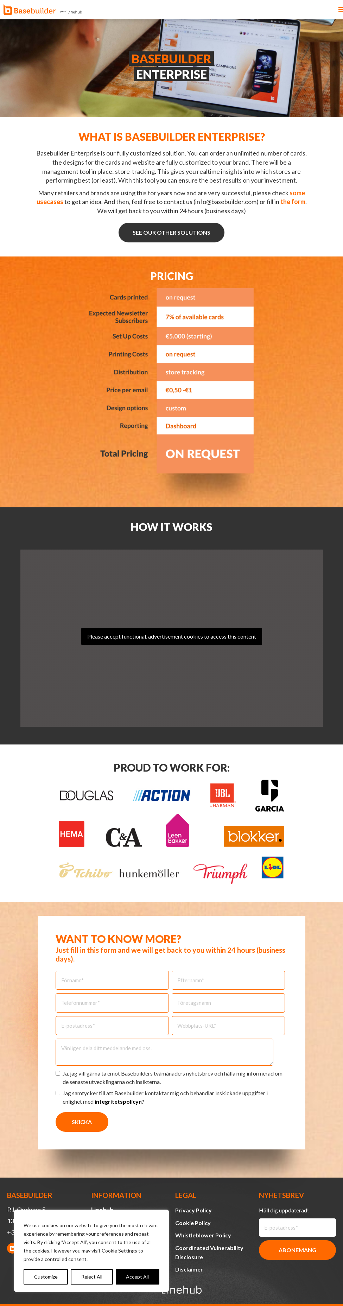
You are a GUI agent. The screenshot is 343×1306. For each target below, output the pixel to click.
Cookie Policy (193, 1222)
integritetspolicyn (118, 1101)
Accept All (137, 1277)
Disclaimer (189, 1269)
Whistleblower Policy (203, 1235)
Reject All (91, 1277)
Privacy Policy (193, 1210)
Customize (46, 1277)
